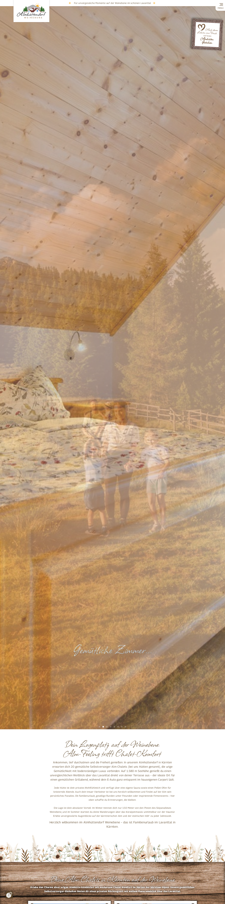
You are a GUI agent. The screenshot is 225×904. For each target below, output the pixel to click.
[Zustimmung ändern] (9, 894)
